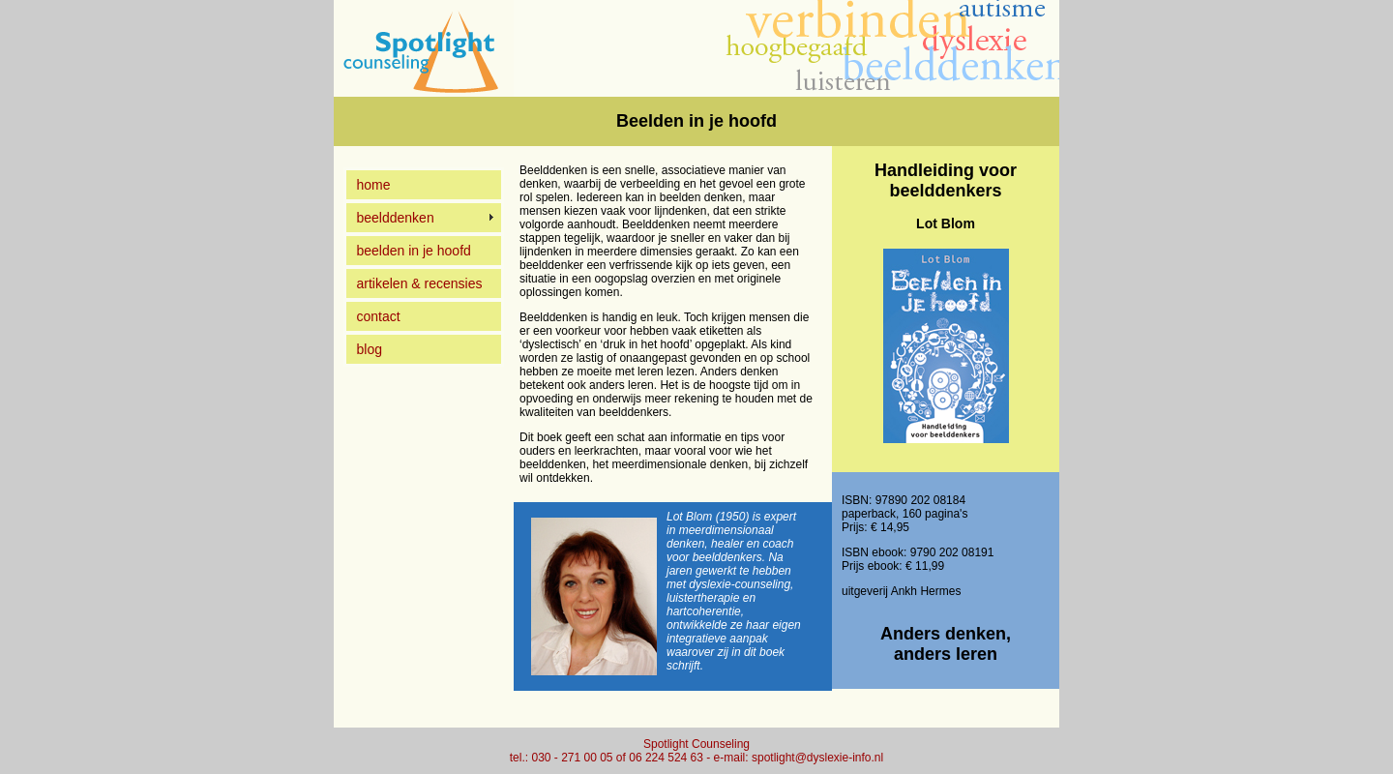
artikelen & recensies (420, 283)
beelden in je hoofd (414, 250)
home (374, 185)
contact (378, 316)
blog (369, 349)
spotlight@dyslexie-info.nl (817, 757)
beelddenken (395, 217)
